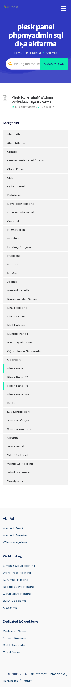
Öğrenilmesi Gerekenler (24, 351)
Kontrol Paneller (19, 290)
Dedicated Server (15, 631)
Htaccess (13, 256)
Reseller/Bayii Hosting (19, 586)
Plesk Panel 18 (17, 385)
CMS (10, 178)
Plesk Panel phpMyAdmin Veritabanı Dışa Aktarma (32, 99)
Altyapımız (10, 607)
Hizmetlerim (16, 230)
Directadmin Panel (20, 212)
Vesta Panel (15, 446)
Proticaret (14, 403)
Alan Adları (14, 134)
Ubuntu (12, 437)
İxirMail (12, 273)
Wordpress (15, 481)
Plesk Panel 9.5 (18, 394)
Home (18, 52)
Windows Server (19, 472)
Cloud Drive (15, 169)
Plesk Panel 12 (17, 377)
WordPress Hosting (17, 573)
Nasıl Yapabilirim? (19, 342)
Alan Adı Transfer (15, 535)
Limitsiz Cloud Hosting (19, 566)
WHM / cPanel (17, 455)
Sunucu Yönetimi (19, 429)
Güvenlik (13, 221)
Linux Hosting (17, 307)
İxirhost (12, 264)
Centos (12, 152)
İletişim (27, 680)
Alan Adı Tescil (13, 528)
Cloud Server (12, 652)
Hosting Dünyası (19, 247)
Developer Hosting (20, 204)
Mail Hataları (16, 325)
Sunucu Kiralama (14, 638)
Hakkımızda (10, 680)
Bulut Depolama (14, 600)
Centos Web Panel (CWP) (25, 160)
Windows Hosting (20, 463)
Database (14, 195)
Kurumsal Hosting (15, 580)
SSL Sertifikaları (18, 411)
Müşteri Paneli (17, 333)
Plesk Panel (15, 368)
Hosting (13, 238)
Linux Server (16, 316)
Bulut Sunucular (14, 645)
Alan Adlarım (16, 143)
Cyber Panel (16, 186)
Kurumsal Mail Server (22, 299)
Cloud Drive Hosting (17, 593)
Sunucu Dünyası (18, 420)
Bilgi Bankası (34, 52)
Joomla (12, 282)
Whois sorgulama (15, 542)
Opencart (14, 359)
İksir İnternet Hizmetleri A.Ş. (48, 674)
